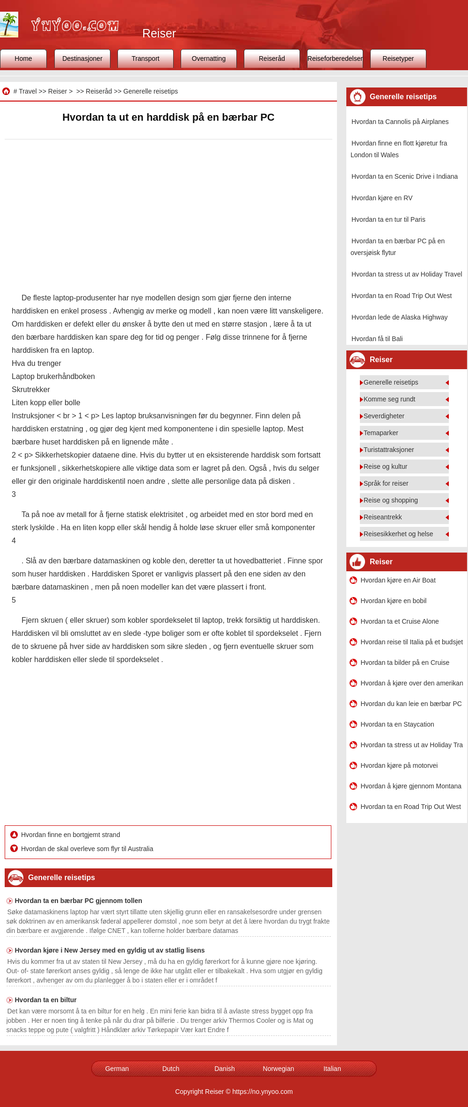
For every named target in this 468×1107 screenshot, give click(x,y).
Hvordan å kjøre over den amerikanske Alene (412, 683)
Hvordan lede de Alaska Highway (399, 317)
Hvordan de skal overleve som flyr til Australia (88, 848)
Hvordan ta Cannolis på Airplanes (400, 121)
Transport (145, 58)
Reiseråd (272, 58)
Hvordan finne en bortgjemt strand (71, 834)
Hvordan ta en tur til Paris (388, 219)
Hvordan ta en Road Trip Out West (401, 295)
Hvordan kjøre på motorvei (399, 765)
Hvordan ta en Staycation (397, 724)
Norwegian (278, 1068)
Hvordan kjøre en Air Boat (398, 580)
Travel (28, 91)
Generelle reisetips (151, 91)
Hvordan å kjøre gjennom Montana (411, 786)
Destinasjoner (82, 58)
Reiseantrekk (383, 517)
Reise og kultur (385, 466)
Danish (224, 1068)
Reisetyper (398, 58)
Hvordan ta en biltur (46, 1000)
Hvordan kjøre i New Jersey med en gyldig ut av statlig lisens (110, 950)
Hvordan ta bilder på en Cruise (405, 662)
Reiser (57, 91)
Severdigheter (384, 416)
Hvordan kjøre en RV (381, 198)
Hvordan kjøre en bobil (394, 600)
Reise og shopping (391, 500)
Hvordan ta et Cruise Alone (400, 621)
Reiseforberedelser (335, 58)
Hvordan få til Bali (377, 338)
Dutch (171, 1068)
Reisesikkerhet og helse (398, 534)
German (117, 1068)
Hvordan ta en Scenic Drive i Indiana (404, 176)
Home (23, 58)
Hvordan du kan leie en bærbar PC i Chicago (412, 703)
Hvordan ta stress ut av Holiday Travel (406, 274)
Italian (332, 1068)
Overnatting (209, 58)
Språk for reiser (386, 483)
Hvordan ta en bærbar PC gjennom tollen (78, 900)
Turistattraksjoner (389, 449)
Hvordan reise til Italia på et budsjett (412, 642)
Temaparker (381, 433)
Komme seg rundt (390, 399)
